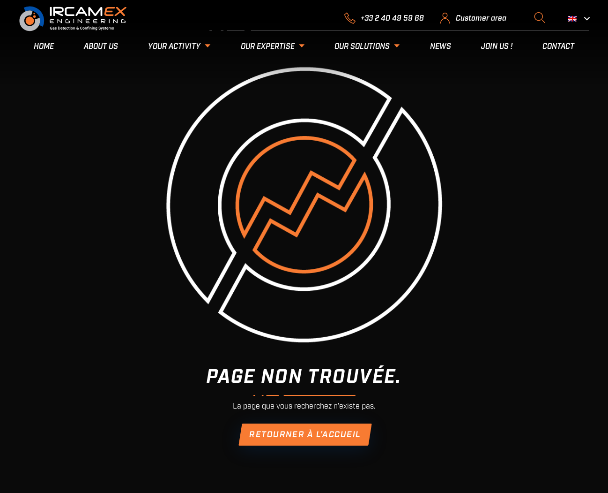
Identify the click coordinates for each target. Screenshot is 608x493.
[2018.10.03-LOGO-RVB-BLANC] (73, 19)
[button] (539, 17)
